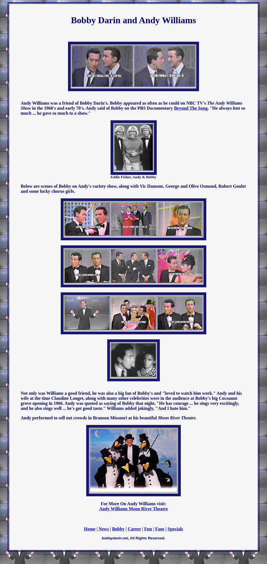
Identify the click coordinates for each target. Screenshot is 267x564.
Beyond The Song (191, 108)
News (104, 529)
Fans (159, 529)
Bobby (118, 529)
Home (89, 529)
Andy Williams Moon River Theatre (133, 508)
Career (134, 529)
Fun (148, 529)
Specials (175, 529)
